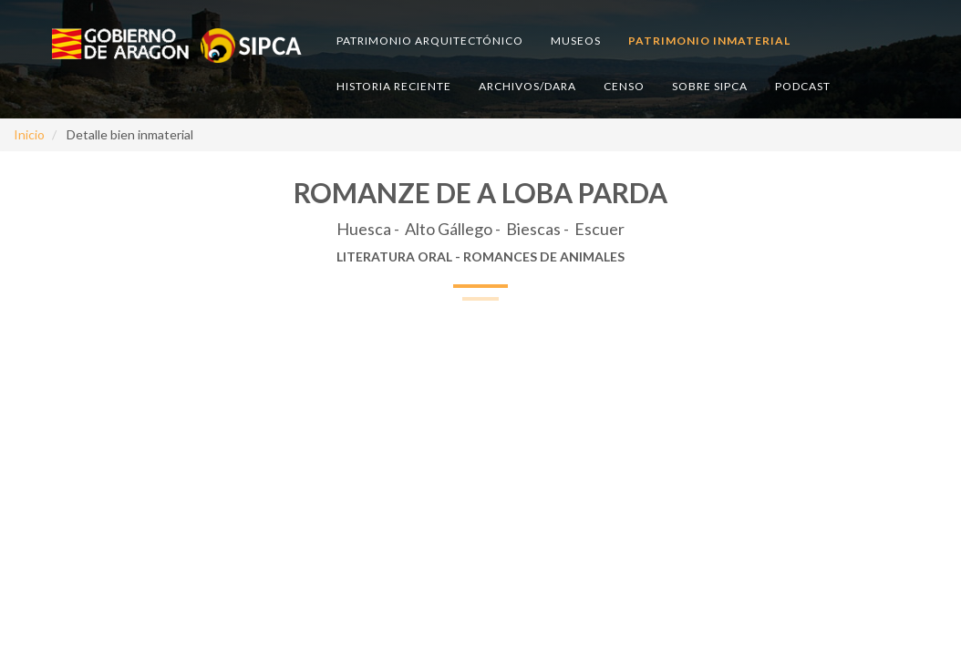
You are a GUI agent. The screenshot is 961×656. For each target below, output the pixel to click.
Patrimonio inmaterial (709, 40)
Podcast (803, 86)
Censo (624, 86)
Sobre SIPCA (710, 86)
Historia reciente (393, 86)
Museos (576, 40)
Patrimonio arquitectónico (429, 40)
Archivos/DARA (527, 86)
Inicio (29, 134)
